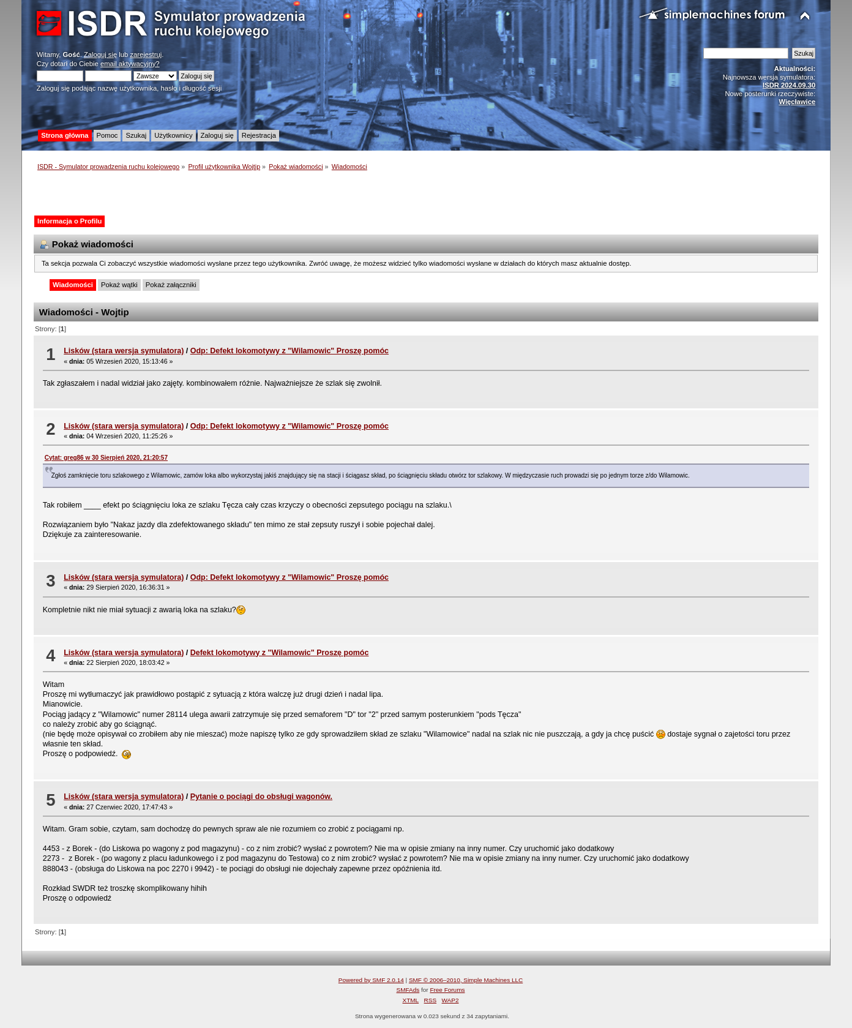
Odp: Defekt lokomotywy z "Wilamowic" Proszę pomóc (289, 351)
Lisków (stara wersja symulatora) (124, 351)
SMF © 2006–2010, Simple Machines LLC (466, 980)
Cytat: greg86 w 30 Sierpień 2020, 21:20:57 (106, 457)
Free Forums (447, 989)
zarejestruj (146, 54)
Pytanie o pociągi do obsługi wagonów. (261, 796)
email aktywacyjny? (130, 63)
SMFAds (408, 989)
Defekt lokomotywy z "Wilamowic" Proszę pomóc (279, 652)
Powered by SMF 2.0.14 (371, 980)
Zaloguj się (100, 54)
